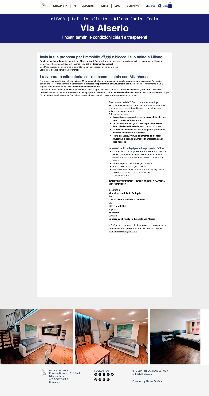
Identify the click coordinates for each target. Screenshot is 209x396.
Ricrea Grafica (154, 381)
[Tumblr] (104, 379)
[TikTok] (95, 379)
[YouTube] (112, 374)
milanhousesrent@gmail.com (123, 231)
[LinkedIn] (108, 374)
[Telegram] (100, 379)
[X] (104, 374)
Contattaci (54, 382)
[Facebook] (100, 374)
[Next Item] (195, 337)
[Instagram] (95, 374)
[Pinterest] (108, 379)
